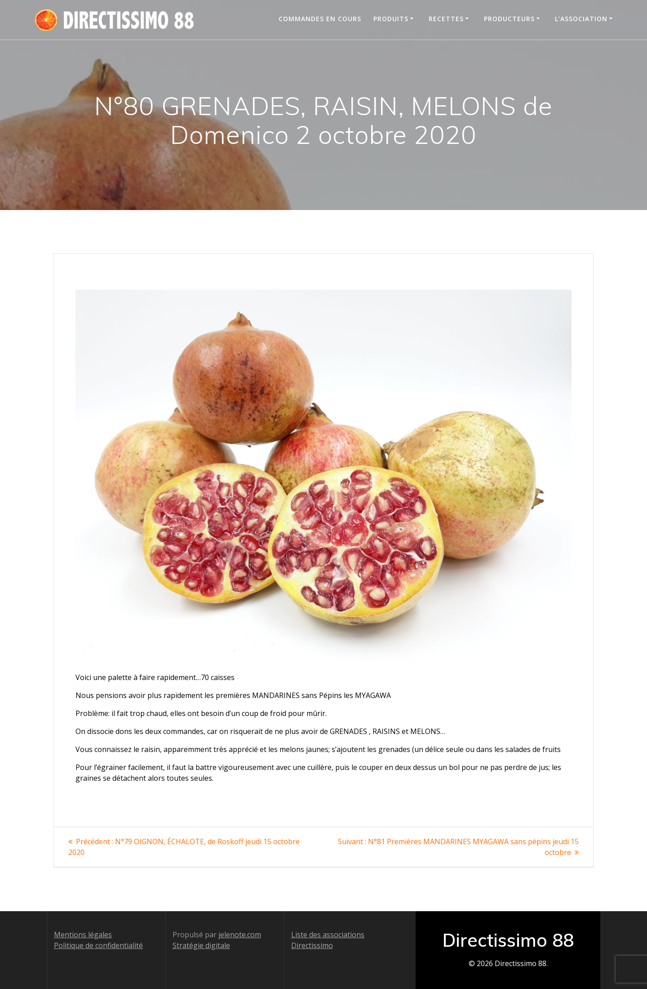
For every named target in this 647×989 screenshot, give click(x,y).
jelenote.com (239, 935)
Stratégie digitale (201, 945)
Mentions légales (83, 935)
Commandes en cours (320, 18)
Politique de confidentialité (98, 945)
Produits (390, 18)
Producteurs (509, 18)
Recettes (446, 18)
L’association (581, 18)
